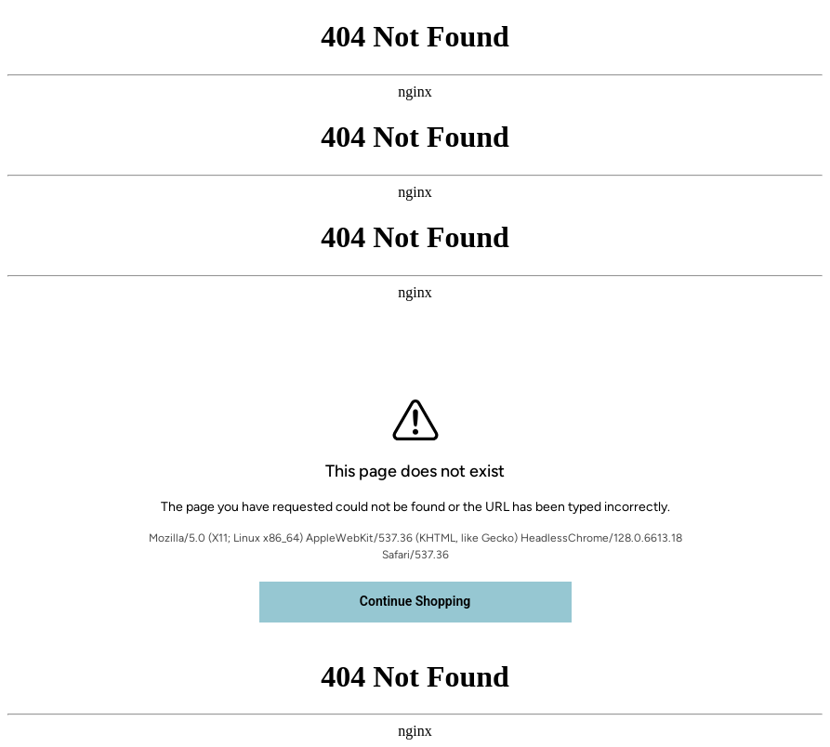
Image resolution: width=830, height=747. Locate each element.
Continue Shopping (415, 601)
